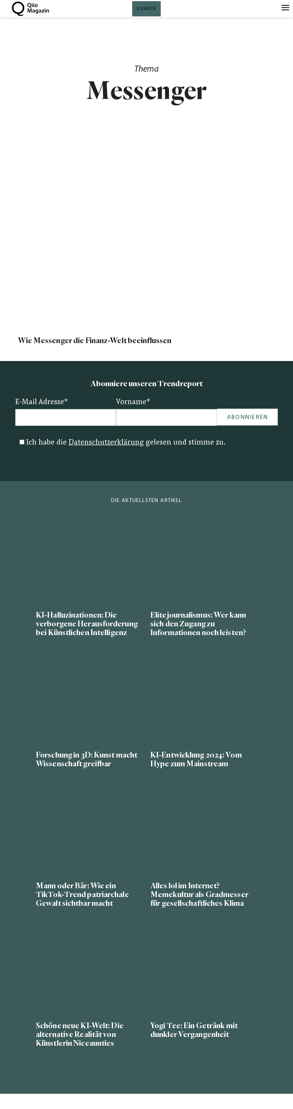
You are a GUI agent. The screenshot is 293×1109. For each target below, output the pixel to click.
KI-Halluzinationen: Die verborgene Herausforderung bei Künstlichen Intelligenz (87, 624)
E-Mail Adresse (41, 402)
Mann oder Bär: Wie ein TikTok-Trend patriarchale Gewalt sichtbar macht (82, 894)
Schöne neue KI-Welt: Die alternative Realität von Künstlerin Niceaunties (80, 1034)
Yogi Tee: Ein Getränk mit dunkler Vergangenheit (194, 1030)
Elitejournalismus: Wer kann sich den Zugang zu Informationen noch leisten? (198, 624)
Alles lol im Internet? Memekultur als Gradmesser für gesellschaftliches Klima (199, 894)
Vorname (133, 402)
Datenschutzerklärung (106, 442)
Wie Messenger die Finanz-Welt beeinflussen (94, 341)
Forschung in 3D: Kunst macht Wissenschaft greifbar (86, 759)
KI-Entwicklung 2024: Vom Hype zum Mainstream (196, 759)
